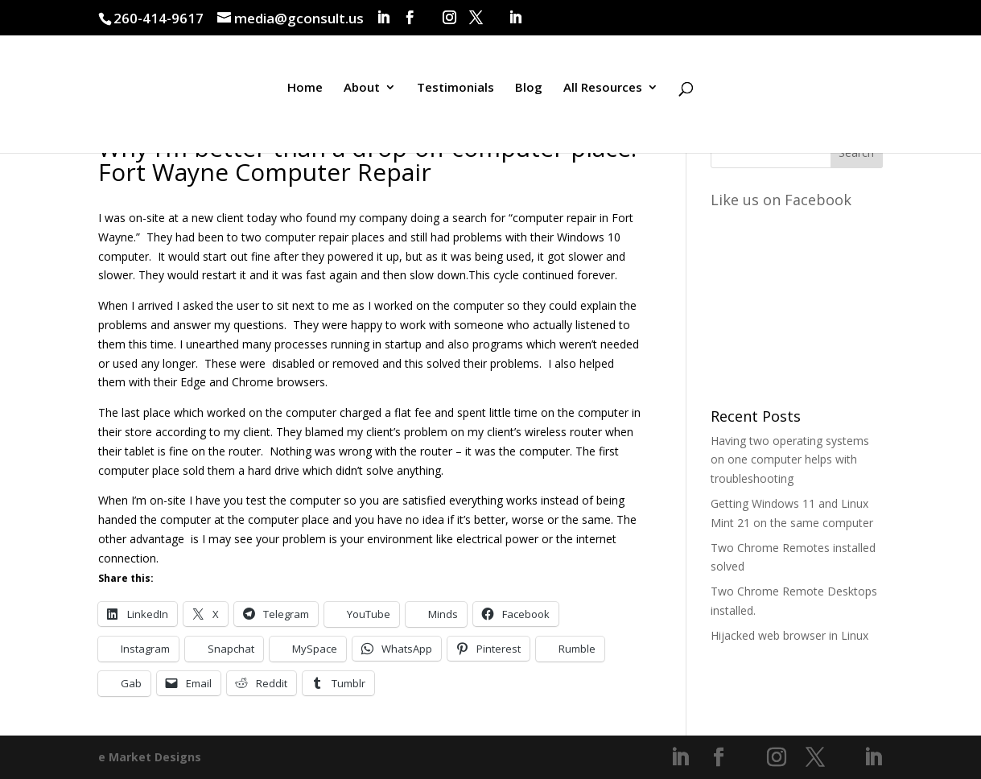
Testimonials (455, 91)
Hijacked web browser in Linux (789, 635)
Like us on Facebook (781, 199)
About (362, 91)
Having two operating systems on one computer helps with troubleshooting (790, 460)
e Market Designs (149, 757)
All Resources (602, 91)
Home (305, 91)
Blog (528, 91)
